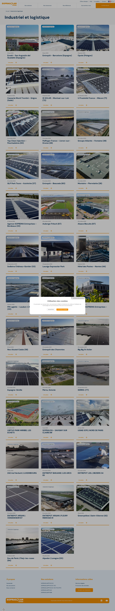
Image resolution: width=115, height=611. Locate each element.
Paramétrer (51, 309)
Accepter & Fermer (62, 309)
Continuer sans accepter (78, 298)
